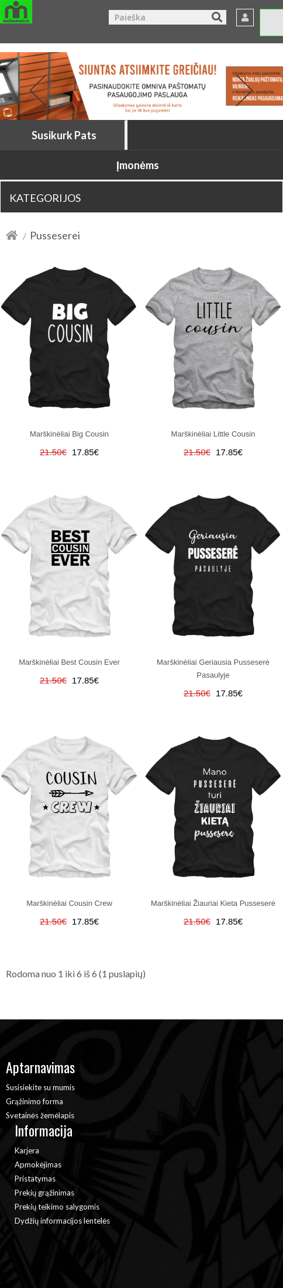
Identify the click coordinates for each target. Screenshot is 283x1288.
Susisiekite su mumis (40, 1087)
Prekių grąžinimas (44, 1192)
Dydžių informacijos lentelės (62, 1220)
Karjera (27, 1150)
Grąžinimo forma (34, 1101)
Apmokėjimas (38, 1164)
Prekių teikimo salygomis (57, 1206)
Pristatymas (35, 1178)
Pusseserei (55, 235)
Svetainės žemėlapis (40, 1115)
